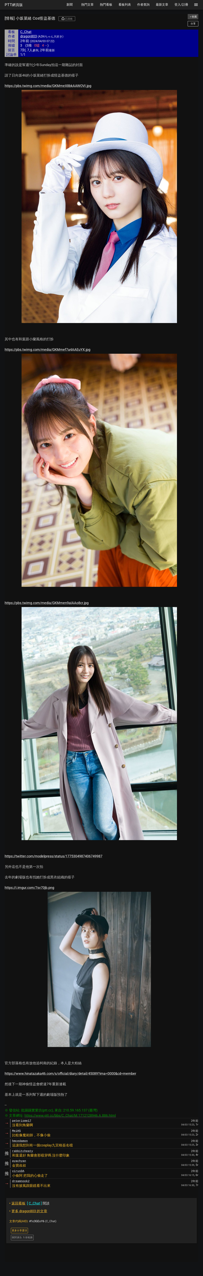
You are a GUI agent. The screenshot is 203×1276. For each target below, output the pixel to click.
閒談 (29, 1203)
